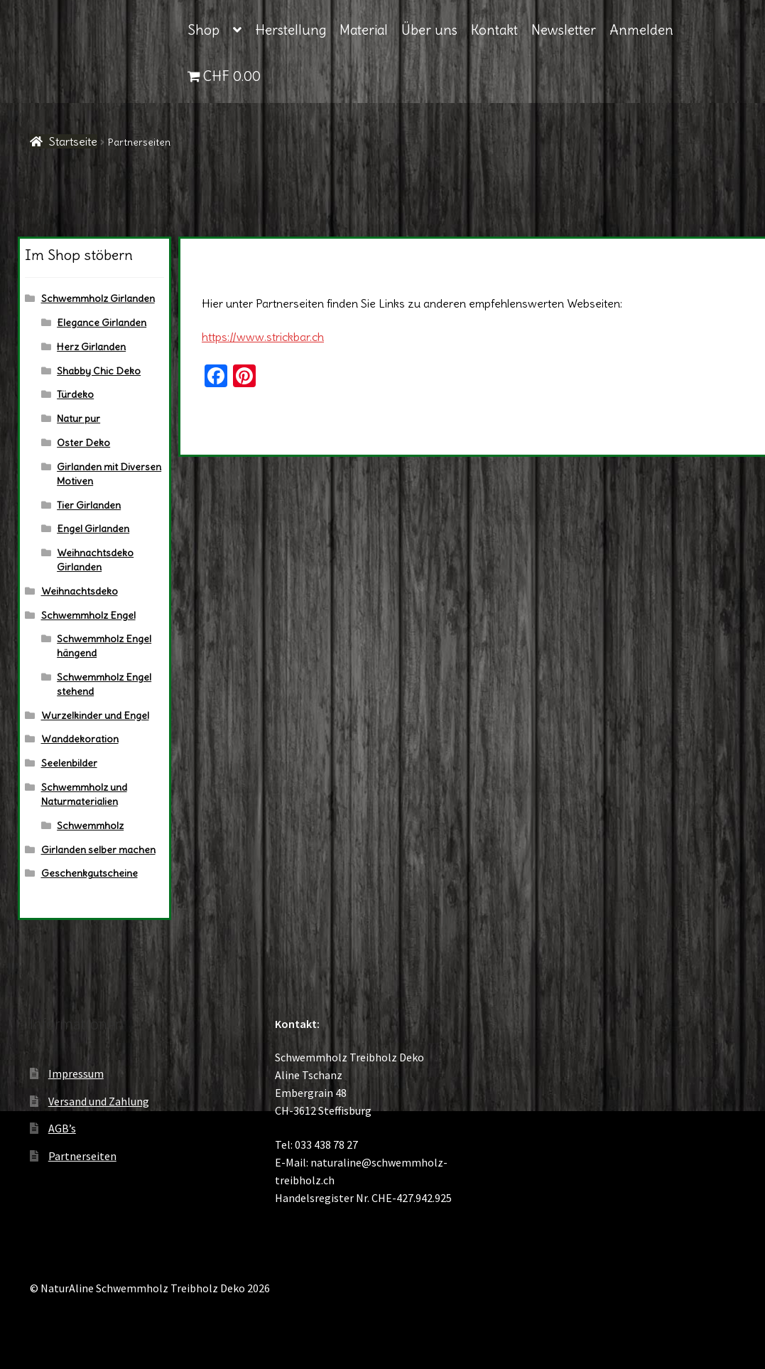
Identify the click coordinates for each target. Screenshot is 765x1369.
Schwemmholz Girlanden (98, 298)
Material (364, 29)
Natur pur (78, 418)
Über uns (429, 29)
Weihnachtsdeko (79, 591)
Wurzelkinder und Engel (95, 715)
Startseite (73, 141)
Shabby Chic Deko (99, 370)
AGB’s (62, 1128)
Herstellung (290, 29)
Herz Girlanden (91, 346)
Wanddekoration (80, 738)
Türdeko (75, 394)
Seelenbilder (69, 763)
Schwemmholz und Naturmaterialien (84, 794)
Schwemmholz (90, 825)
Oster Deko (83, 442)
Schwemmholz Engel (88, 615)
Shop (203, 29)
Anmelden (641, 29)
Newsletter (563, 29)
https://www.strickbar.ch (263, 337)
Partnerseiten (82, 1156)
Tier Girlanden (89, 505)
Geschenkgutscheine (89, 873)
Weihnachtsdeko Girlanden (95, 559)
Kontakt (494, 29)
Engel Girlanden (93, 528)
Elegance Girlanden (101, 322)
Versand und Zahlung (98, 1101)
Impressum (76, 1073)
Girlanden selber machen (98, 849)
